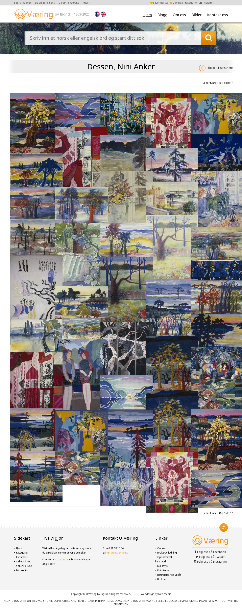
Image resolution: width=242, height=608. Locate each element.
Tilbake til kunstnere (216, 68)
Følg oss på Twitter (210, 557)
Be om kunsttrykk (69, 2)
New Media (164, 594)
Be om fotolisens (45, 2)
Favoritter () (159, 2)
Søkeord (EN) (23, 561)
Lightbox (176, 2)
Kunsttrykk (163, 566)
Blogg (162, 14)
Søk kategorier (22, 2)
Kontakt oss (217, 14)
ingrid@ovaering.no (116, 552)
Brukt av (162, 579)
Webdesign (147, 594)
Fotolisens (163, 570)
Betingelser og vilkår (169, 575)
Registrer (206, 2)
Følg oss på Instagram (210, 561)
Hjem (147, 14)
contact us (63, 559)
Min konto (22, 570)
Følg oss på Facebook (210, 552)
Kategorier (22, 552)
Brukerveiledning (167, 552)
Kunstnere (22, 557)
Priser (86, 2)
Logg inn (191, 2)
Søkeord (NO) (24, 566)
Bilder (196, 14)
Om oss (179, 14)
